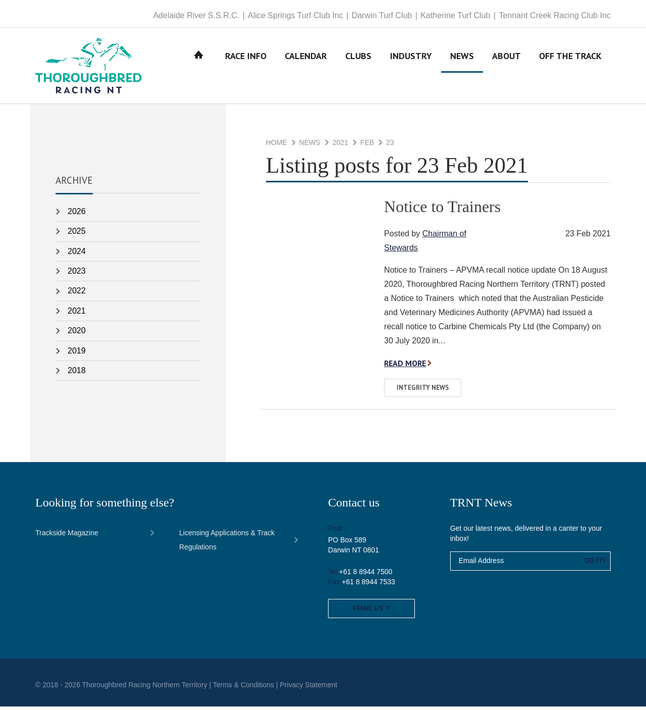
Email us (371, 611)
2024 (77, 254)
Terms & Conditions (243, 688)
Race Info (245, 67)
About (506, 67)
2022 (77, 294)
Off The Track (570, 67)
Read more (405, 367)
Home (199, 67)
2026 (77, 215)
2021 (340, 146)
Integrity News (423, 391)
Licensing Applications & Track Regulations (227, 543)
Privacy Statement (309, 688)
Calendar (306, 67)
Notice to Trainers (442, 210)
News (462, 67)
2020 (77, 334)
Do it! (594, 564)
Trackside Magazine (66, 536)
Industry (411, 67)
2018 (77, 374)
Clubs (358, 67)
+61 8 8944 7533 (368, 585)
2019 (77, 354)
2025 (77, 234)
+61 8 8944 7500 (366, 575)
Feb (367, 146)
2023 (77, 274)
